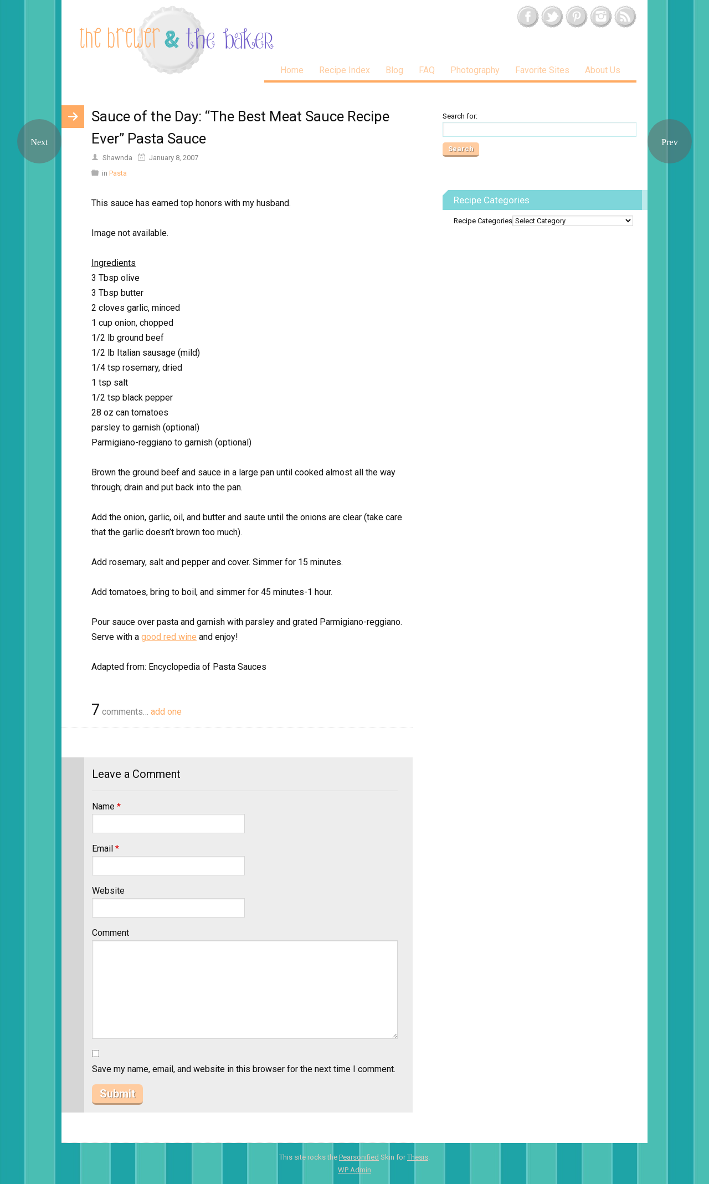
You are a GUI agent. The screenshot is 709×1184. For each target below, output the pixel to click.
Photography (475, 70)
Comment (110, 932)
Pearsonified (359, 1157)
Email (105, 848)
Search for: (460, 116)
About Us (602, 70)
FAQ (427, 70)
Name (106, 806)
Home (292, 70)
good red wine (169, 637)
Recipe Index (344, 70)
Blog (394, 70)
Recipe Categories (483, 221)
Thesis (417, 1157)
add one (166, 711)
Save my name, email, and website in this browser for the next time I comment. (243, 1069)
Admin (354, 1170)
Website (108, 890)
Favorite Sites (542, 70)
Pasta (118, 173)
